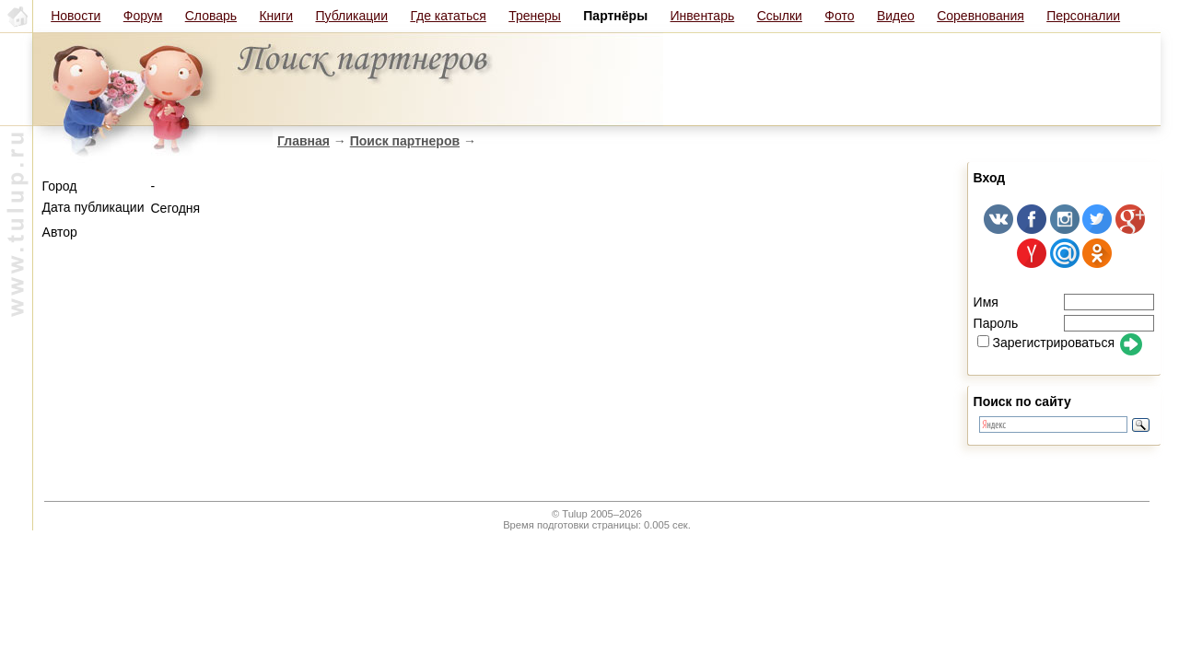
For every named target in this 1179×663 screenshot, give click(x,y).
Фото (839, 15)
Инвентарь (703, 15)
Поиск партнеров (405, 141)
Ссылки (779, 15)
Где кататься (447, 15)
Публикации (352, 15)
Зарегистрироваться (1046, 342)
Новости (75, 15)
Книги (276, 15)
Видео (896, 15)
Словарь (211, 15)
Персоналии (1083, 15)
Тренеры (534, 15)
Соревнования (980, 15)
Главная (303, 141)
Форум (143, 15)
